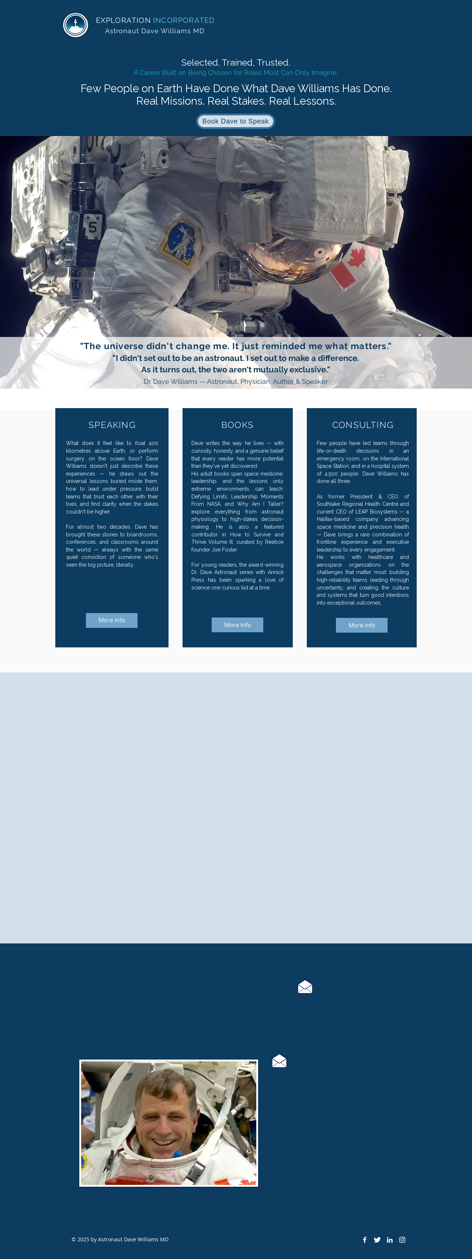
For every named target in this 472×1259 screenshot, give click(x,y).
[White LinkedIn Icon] (390, 1240)
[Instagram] (402, 1240)
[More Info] (112, 620)
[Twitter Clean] (377, 1240)
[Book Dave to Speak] (235, 121)
